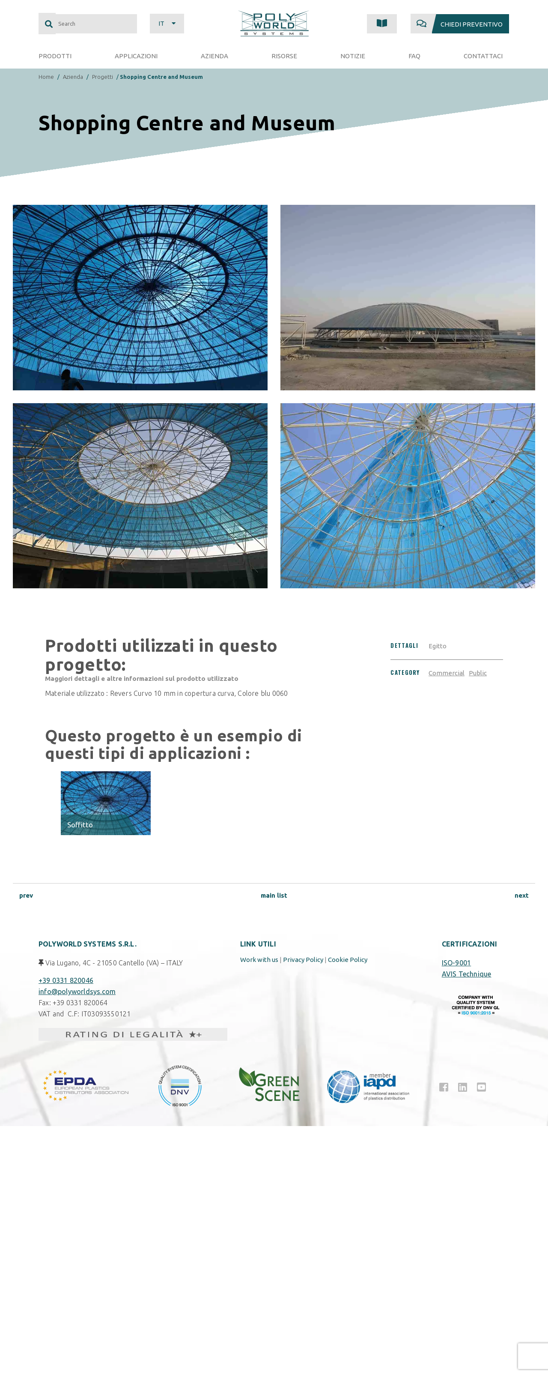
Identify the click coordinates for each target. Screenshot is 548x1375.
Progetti (102, 77)
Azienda (73, 77)
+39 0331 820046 (66, 980)
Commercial (447, 673)
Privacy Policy (303, 959)
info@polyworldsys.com (77, 991)
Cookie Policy (347, 959)
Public (478, 673)
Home (46, 77)
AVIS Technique (466, 974)
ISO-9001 (456, 963)
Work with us (259, 959)
